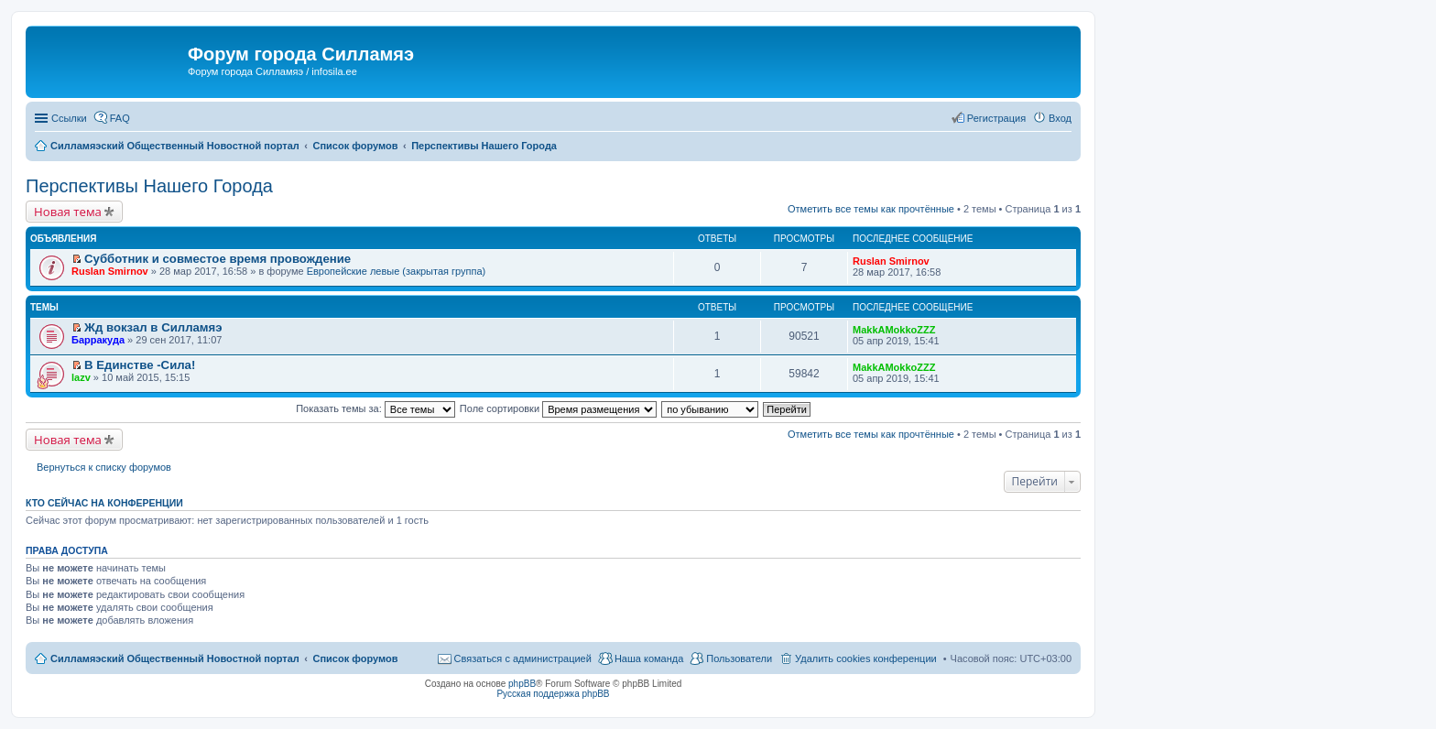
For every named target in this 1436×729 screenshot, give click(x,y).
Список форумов (354, 658)
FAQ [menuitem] (120, 118)
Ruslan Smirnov (109, 271)
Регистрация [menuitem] (996, 118)
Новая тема (68, 211)
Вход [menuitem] (1060, 118)
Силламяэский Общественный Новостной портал (174, 658)
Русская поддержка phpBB (552, 694)
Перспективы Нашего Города (149, 186)
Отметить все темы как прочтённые (871, 208)
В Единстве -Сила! (139, 365)
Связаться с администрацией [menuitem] (523, 658)
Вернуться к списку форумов (104, 467)
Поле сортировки (558, 408)
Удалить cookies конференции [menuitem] (866, 658)
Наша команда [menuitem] (649, 658)
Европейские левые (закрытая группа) (396, 271)
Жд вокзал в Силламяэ (153, 327)
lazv (81, 377)
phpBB (522, 684)
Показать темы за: (375, 408)
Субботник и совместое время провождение (217, 259)
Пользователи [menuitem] (739, 658)
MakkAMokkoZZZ (894, 329)
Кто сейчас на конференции (104, 502)
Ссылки (69, 118)
